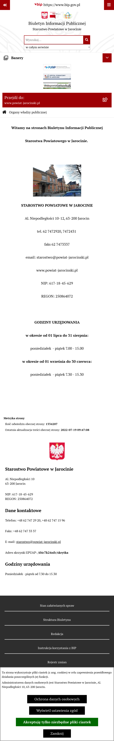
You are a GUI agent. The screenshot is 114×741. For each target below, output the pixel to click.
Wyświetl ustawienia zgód (57, 710)
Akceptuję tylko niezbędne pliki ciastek (57, 722)
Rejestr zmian (57, 662)
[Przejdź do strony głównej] (57, 22)
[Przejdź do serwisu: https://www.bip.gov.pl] (57, 4)
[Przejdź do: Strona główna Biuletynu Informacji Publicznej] (4, 112)
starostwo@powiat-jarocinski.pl (38, 542)
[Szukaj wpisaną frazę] (87, 39)
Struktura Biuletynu (57, 620)
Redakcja (57, 634)
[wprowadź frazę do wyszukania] (54, 39)
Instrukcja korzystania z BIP (57, 648)
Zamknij (57, 733)
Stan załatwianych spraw (57, 606)
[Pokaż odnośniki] (5, 5)
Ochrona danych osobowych (57, 699)
